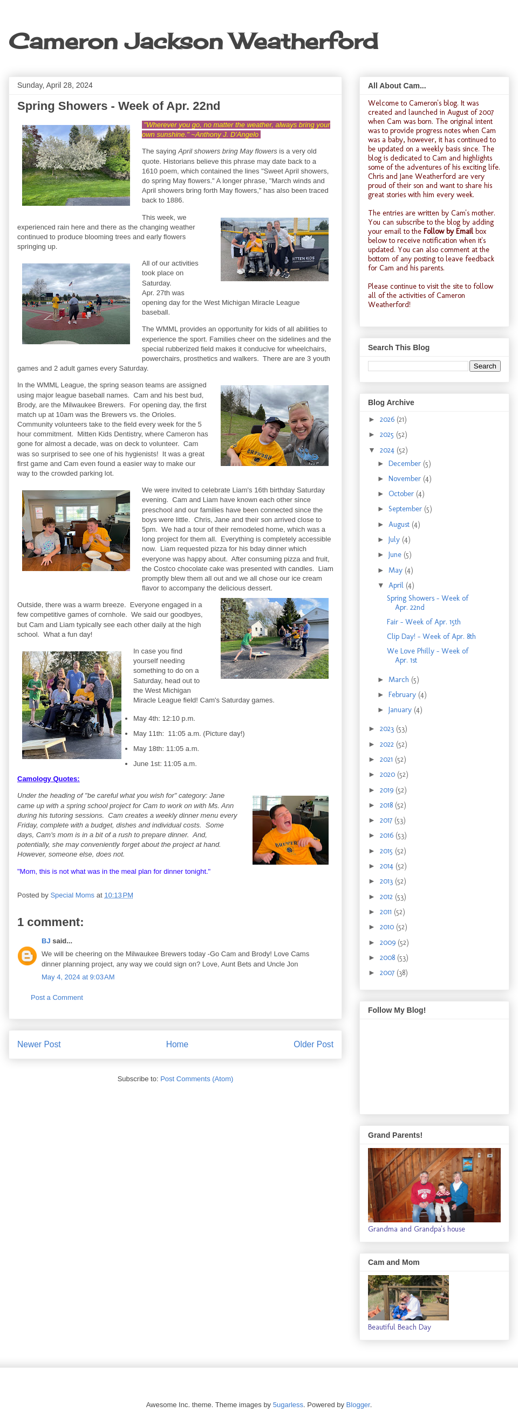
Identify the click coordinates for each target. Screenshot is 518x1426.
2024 (388, 450)
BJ (46, 941)
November (405, 478)
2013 (387, 881)
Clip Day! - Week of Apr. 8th (431, 636)
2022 (388, 744)
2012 (387, 896)
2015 (387, 850)
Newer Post (39, 1044)
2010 (388, 926)
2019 (388, 790)
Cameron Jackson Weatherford (193, 41)
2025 (388, 434)
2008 (388, 957)
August (400, 524)
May (396, 570)
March (399, 679)
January (401, 709)
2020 (388, 774)
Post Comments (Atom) (196, 1079)
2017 (387, 820)
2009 (389, 942)
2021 (387, 759)
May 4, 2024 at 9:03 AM (78, 977)
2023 (388, 728)
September (406, 508)
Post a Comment (57, 997)
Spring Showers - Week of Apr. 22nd (427, 603)
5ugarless (288, 1405)
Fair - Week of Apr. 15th (424, 622)
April (397, 585)
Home (177, 1044)
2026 (388, 419)
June (396, 554)
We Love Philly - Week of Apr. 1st (427, 655)
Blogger (358, 1405)
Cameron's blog (433, 103)
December (405, 463)
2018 (387, 805)
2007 (388, 972)
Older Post (313, 1044)
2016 (388, 835)
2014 (388, 866)
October (402, 493)
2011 (387, 911)
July (395, 539)
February (403, 694)
